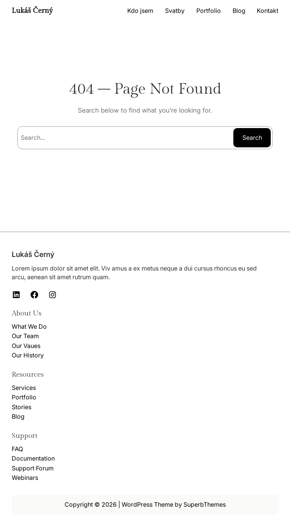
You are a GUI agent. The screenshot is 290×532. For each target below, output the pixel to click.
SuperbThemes (205, 504)
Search (252, 137)
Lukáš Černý (32, 10)
